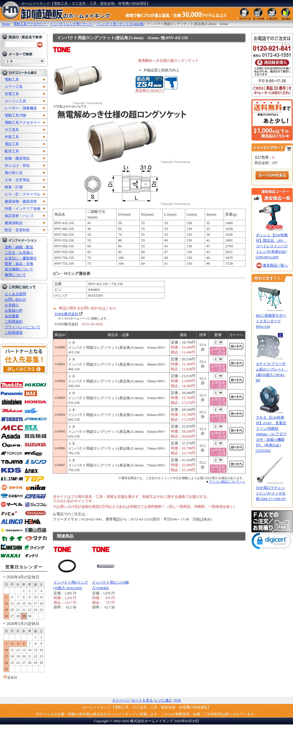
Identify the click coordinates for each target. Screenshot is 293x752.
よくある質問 (15, 294)
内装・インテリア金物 (22, 208)
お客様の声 (14, 310)
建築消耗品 (14, 223)
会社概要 (12, 316)
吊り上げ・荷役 (17, 165)
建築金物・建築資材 (21, 201)
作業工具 (12, 137)
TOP (177, 700)
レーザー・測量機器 (21, 108)
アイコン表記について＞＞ (227, 481)
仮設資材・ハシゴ (19, 216)
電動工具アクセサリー (22, 122)
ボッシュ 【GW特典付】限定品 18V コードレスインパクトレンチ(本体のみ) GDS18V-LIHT (272, 246)
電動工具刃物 (15, 115)
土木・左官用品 (17, 180)
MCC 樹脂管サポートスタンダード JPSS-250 (271, 321)
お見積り (12, 305)
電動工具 (12, 79)
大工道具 (12, 130)
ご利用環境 (14, 333)
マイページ (121, 700)
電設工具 (12, 144)
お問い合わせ (15, 299)
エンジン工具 (15, 101)
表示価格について (19, 269)
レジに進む (163, 700)
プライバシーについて (22, 327)
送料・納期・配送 (19, 247)
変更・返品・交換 (19, 264)
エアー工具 (14, 87)
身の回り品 (14, 173)
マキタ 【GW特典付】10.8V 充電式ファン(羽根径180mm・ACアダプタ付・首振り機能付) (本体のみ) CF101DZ (271, 434)
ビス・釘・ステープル (22, 194)
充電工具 (12, 94)
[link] (272, 542)
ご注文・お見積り (19, 253)
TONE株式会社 (66, 314)
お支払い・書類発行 (21, 258)
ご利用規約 (14, 321)
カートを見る (142, 700)
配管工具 (12, 151)
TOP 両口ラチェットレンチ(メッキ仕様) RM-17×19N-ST (271, 493)
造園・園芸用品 (17, 158)
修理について (15, 275)
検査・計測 (14, 187)
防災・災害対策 (17, 230)
